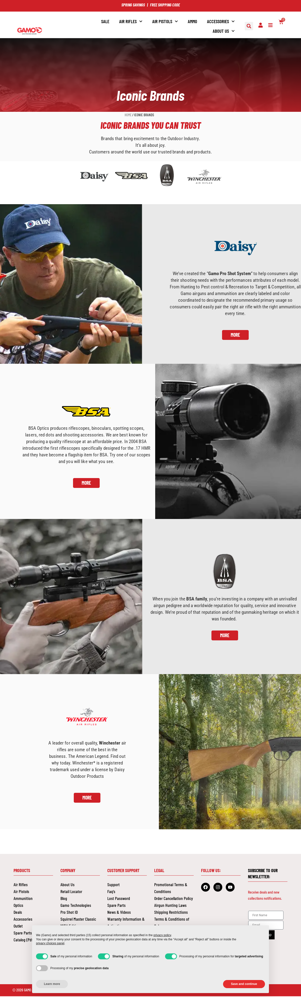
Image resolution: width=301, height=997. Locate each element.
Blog (63, 899)
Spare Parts (116, 906)
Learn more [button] (52, 984)
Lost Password (118, 899)
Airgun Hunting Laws (170, 906)
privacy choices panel (50, 943)
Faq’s (111, 892)
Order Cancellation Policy (173, 899)
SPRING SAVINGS (133, 4)
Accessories (23, 919)
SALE (105, 21)
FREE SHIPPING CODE (165, 4)
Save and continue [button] (244, 984)
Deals (18, 912)
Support (113, 885)
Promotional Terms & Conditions (170, 888)
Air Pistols (21, 892)
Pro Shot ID (69, 912)
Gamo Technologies (75, 906)
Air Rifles (130, 21)
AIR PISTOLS (165, 21)
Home (128, 115)
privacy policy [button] (162, 935)
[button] (249, 26)
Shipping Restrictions (171, 912)
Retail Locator (71, 892)
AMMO (192, 21)
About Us (224, 31)
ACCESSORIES (221, 21)
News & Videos (119, 912)
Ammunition (23, 899)
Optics (18, 906)
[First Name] (265, 915)
